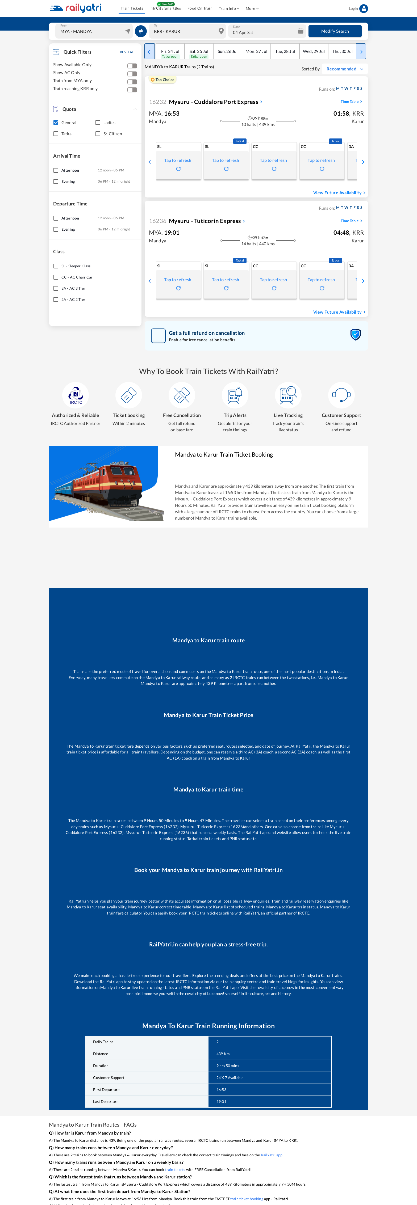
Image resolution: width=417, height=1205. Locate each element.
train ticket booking (246, 1198)
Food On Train (200, 8)
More (252, 8)
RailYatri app (272, 1155)
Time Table (352, 101)
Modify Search (335, 31)
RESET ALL (127, 52)
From (63, 25)
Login (358, 8)
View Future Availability (340, 192)
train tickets (175, 1169)
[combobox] (94, 31)
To (155, 25)
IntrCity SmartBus (165, 8)
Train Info (229, 8)
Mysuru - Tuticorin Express (195, 220)
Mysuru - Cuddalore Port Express (203, 101)
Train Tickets (132, 8)
